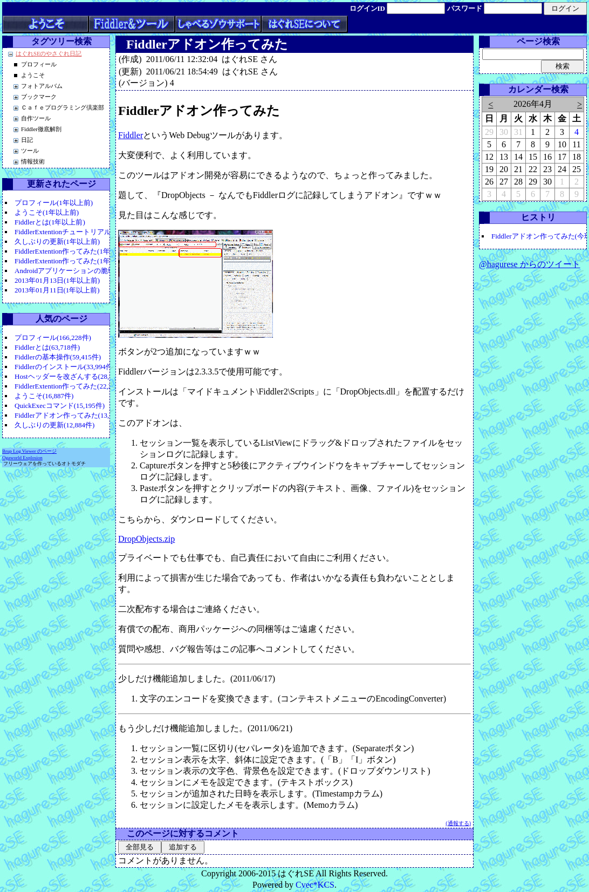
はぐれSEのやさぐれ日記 (48, 54)
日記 (27, 140)
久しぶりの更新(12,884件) (54, 425)
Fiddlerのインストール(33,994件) (65, 367)
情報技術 (33, 162)
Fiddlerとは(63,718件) (47, 347)
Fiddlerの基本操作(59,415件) (58, 357)
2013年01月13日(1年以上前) (57, 280)
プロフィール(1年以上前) (54, 203)
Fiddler (130, 135)
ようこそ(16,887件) (44, 396)
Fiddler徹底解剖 (41, 129)
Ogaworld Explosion (22, 457)
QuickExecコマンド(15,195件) (60, 405)
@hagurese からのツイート (529, 264)
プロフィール (39, 64)
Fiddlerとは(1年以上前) (50, 222)
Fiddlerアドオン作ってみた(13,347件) (72, 415)
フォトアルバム (42, 86)
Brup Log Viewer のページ (29, 451)
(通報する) (458, 823)
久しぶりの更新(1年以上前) (57, 241)
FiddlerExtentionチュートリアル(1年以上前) (81, 232)
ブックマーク (39, 97)
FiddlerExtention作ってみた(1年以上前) (74, 251)
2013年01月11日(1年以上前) (57, 290)
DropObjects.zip (146, 538)
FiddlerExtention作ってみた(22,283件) (71, 386)
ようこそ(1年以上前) (47, 212)
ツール (30, 151)
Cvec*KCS (315, 884)
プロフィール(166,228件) (53, 337)
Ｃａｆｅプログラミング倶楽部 (62, 108)
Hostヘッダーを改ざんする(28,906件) (72, 376)
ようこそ (33, 75)
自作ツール (36, 118)
